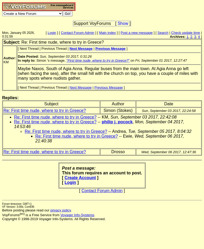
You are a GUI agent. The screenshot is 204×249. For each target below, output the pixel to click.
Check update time (185, 33)
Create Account (80, 177)
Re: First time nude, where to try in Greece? (44, 110)
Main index (107, 33)
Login (52, 33)
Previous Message (109, 87)
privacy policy (60, 210)
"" (98, 60)
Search (163, 33)
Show (123, 23)
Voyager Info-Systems (77, 215)
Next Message (81, 87)
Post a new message (137, 33)
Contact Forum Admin (77, 33)
